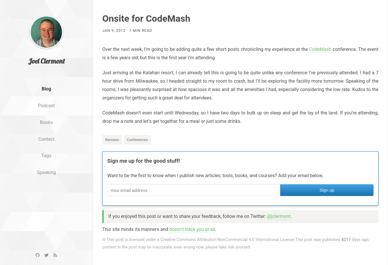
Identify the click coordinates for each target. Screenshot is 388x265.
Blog (46, 98)
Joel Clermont (46, 70)
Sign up (327, 190)
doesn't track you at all (192, 229)
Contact (46, 148)
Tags (46, 165)
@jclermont (279, 216)
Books (46, 131)
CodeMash (320, 49)
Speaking (46, 181)
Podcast (46, 115)
